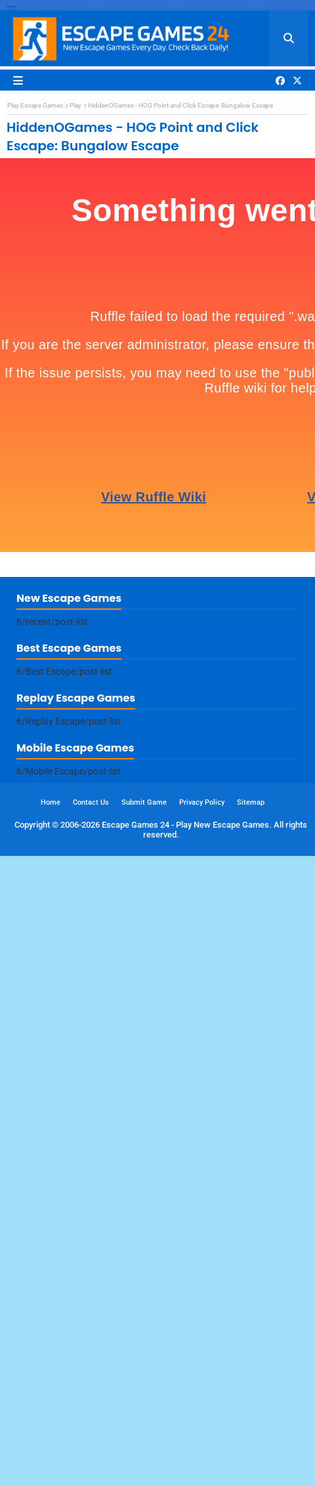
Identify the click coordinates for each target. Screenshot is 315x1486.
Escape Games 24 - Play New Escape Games (185, 1455)
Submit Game (144, 1432)
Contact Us (91, 1432)
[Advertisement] (154, 251)
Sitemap (250, 1432)
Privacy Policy (201, 1432)
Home (50, 1432)
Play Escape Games (35, 420)
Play (75, 420)
